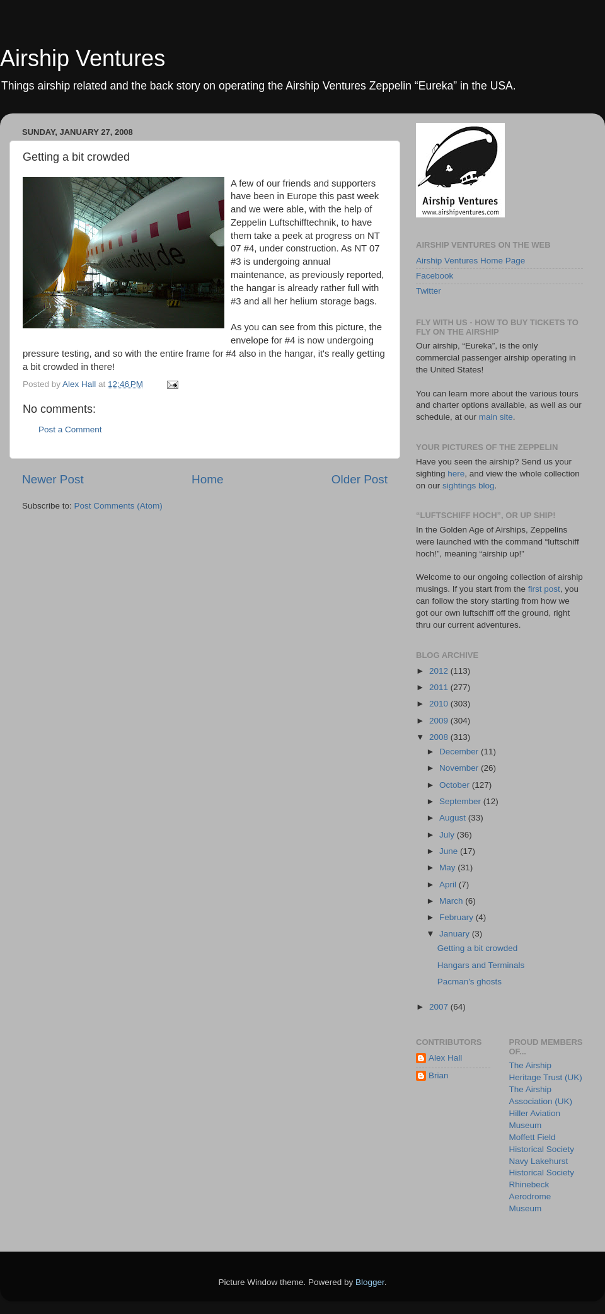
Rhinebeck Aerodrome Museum (530, 1196)
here (455, 473)
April (449, 884)
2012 (440, 671)
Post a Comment (70, 429)
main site (496, 417)
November (460, 768)
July (448, 834)
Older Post (359, 479)
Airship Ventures (82, 58)
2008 (440, 737)
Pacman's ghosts (469, 981)
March (452, 901)
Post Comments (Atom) (118, 505)
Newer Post (53, 479)
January (455, 933)
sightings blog (468, 485)
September (461, 801)
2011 (440, 687)
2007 (440, 1006)
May (448, 867)
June (449, 851)
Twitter (428, 291)
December (460, 751)
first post (544, 589)
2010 (440, 703)
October (455, 785)
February (457, 917)
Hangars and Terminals (481, 965)
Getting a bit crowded (477, 948)
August (453, 817)
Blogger (369, 1282)
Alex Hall (445, 1058)
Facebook (434, 275)
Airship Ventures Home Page (470, 260)
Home (207, 479)
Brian (439, 1075)
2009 (440, 720)
